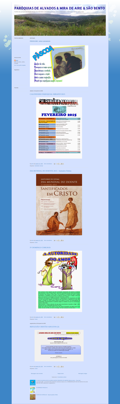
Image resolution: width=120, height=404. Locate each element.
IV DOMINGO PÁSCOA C (42, 387)
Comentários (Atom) (61, 377)
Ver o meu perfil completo (20, 65)
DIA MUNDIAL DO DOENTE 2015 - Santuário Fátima (50, 171)
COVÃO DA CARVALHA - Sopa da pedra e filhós (47, 394)
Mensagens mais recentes (37, 373)
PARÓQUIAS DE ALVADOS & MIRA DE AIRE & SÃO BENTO (59, 8)
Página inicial (61, 373)
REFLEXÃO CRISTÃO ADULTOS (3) (44, 327)
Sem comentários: (48, 163)
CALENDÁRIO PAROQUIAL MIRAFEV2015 (47, 94)
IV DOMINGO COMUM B (40, 247)
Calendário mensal (39, 165)
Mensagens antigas (82, 373)
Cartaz (36, 242)
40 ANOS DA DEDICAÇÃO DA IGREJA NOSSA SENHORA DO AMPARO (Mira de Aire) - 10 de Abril (58, 380)
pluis (17, 60)
